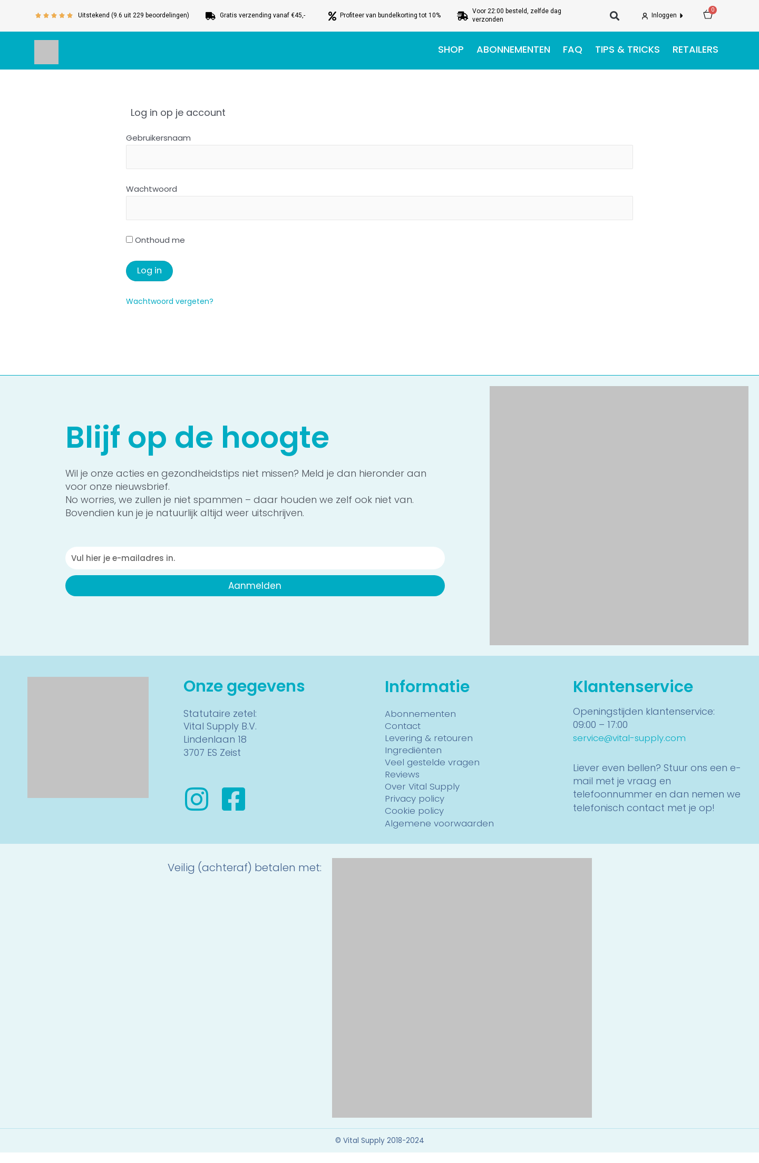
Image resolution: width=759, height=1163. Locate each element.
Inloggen (664, 15)
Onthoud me (155, 243)
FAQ (572, 49)
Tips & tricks (627, 49)
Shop (451, 49)
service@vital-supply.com (634, 740)
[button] (615, 16)
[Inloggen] (644, 16)
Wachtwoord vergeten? (173, 304)
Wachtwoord (151, 190)
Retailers (695, 49)
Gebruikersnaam (158, 137)
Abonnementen (513, 49)
